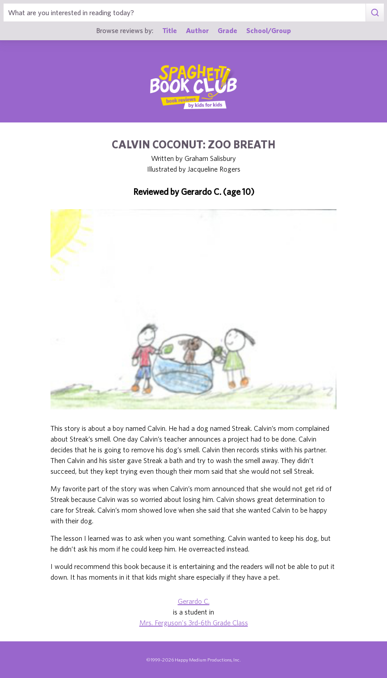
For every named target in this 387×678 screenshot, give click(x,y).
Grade (227, 30)
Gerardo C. (194, 601)
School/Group (268, 30)
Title (169, 30)
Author (197, 30)
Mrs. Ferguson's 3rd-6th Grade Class (193, 623)
